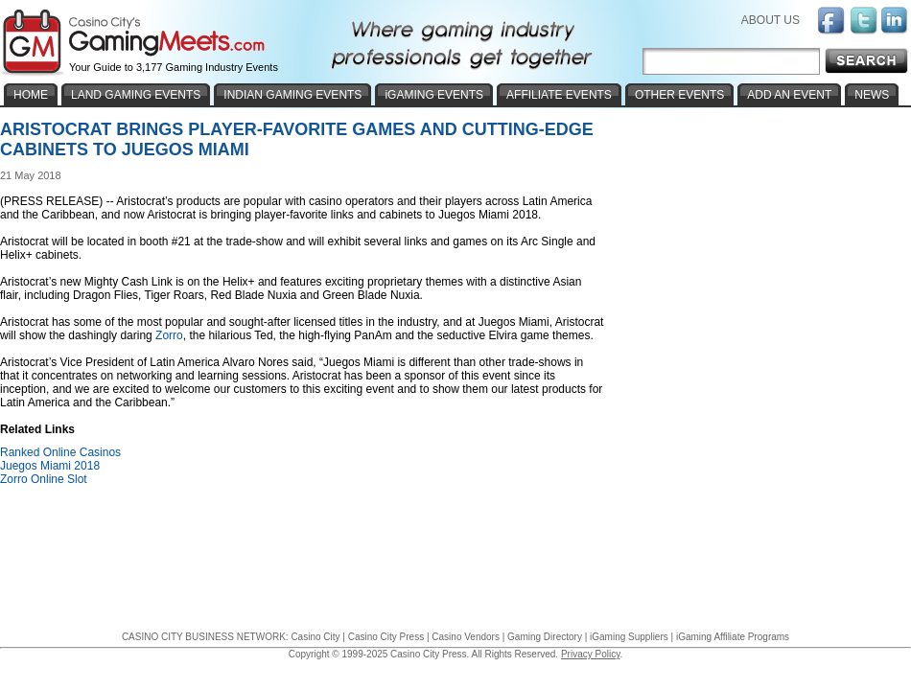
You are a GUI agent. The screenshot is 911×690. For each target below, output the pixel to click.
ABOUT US (770, 20)
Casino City (315, 637)
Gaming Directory (544, 637)
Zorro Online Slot (43, 479)
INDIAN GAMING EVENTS (292, 95)
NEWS (871, 95)
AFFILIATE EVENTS (559, 95)
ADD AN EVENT (789, 95)
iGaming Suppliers (629, 637)
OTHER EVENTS (679, 95)
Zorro (169, 335)
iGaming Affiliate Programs (732, 637)
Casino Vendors (466, 637)
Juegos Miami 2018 (50, 465)
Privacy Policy (590, 654)
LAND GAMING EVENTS (135, 95)
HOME (30, 95)
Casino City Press (386, 637)
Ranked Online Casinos (60, 452)
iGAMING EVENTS (434, 95)
